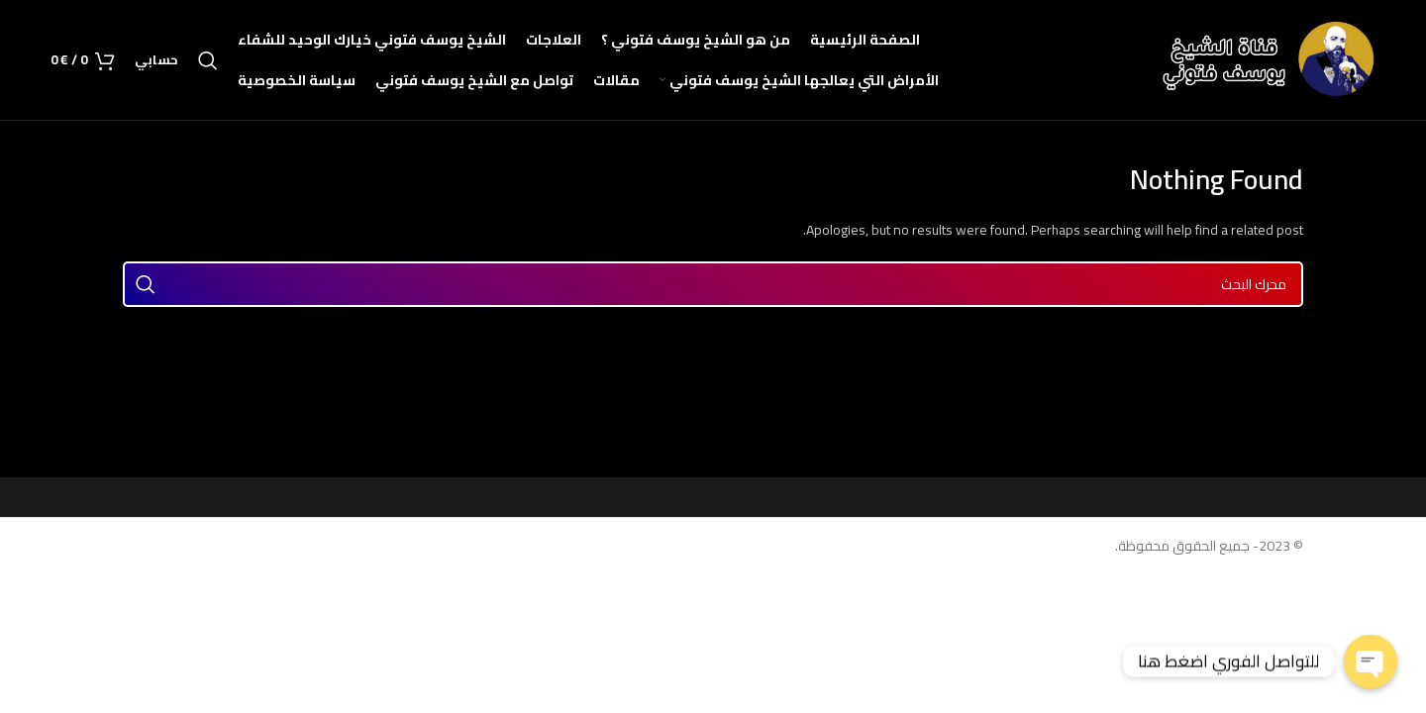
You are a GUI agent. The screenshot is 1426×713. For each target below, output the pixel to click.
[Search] (208, 60)
